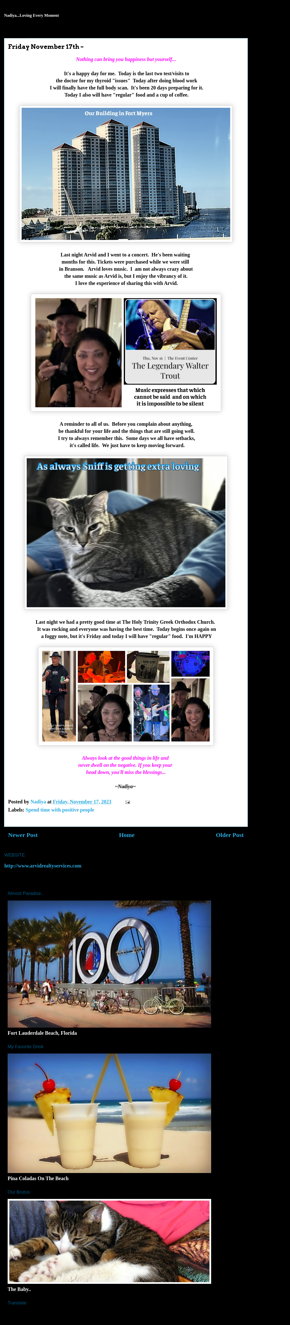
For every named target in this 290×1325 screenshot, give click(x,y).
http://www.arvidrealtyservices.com (42, 866)
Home (127, 835)
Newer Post (23, 835)
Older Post (230, 835)
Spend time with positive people (59, 810)
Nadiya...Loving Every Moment (31, 15)
